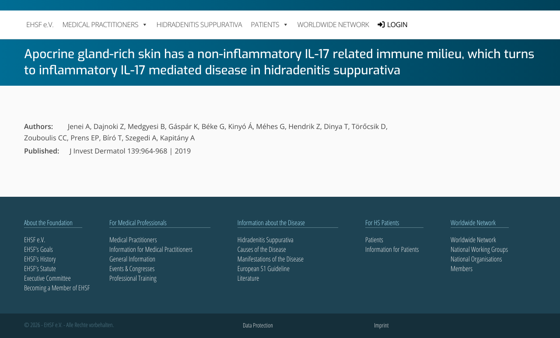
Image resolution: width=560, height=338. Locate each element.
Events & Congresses (131, 268)
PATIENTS (269, 24)
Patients (374, 239)
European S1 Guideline (264, 268)
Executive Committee (47, 278)
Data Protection (258, 325)
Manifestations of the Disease (271, 259)
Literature (248, 278)
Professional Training (133, 278)
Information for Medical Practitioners (150, 249)
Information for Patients (392, 249)
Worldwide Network (333, 24)
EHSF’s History (40, 259)
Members (461, 268)
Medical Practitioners (133, 239)
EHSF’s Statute (40, 268)
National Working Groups (479, 249)
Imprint (381, 325)
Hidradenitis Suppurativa (199, 24)
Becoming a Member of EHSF (57, 288)
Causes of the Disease (262, 249)
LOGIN (397, 24)
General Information (132, 259)
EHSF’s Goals (38, 249)
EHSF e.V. (39, 24)
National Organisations (476, 259)
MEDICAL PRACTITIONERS (104, 24)
